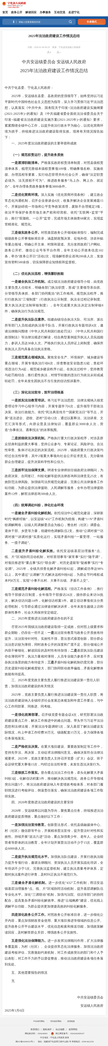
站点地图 (60, 1029)
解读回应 (31, 12)
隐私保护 (47, 1029)
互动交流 (59, 12)
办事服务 (45, 12)
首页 (5, 12)
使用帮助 (73, 1029)
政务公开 (16, 12)
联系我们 (35, 1029)
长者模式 (92, 21)
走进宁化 (74, 12)
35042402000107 (77, 1033)
